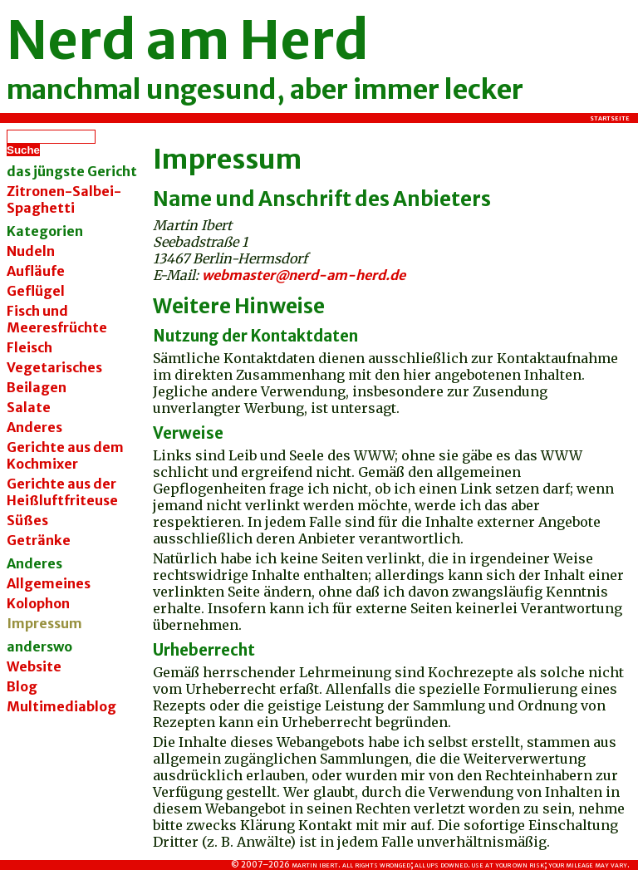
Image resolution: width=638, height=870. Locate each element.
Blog (22, 686)
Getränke (39, 540)
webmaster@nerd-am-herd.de (303, 275)
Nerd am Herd (188, 40)
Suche (23, 150)
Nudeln (31, 251)
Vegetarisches (54, 367)
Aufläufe (36, 271)
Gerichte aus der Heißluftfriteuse (62, 492)
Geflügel (36, 291)
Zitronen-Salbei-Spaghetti (64, 199)
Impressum (227, 159)
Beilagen (36, 387)
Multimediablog (61, 706)
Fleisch (29, 347)
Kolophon (38, 603)
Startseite (610, 118)
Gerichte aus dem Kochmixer (65, 455)
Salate (29, 407)
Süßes (27, 520)
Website (34, 666)
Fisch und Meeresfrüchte (57, 319)
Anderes (34, 427)
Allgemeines (49, 583)
